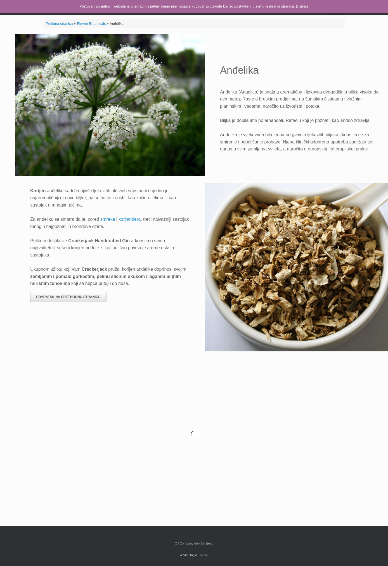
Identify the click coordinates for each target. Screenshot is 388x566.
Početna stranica (59, 23)
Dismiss (302, 6)
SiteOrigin (190, 555)
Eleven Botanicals (91, 23)
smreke (108, 219)
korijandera (130, 219)
